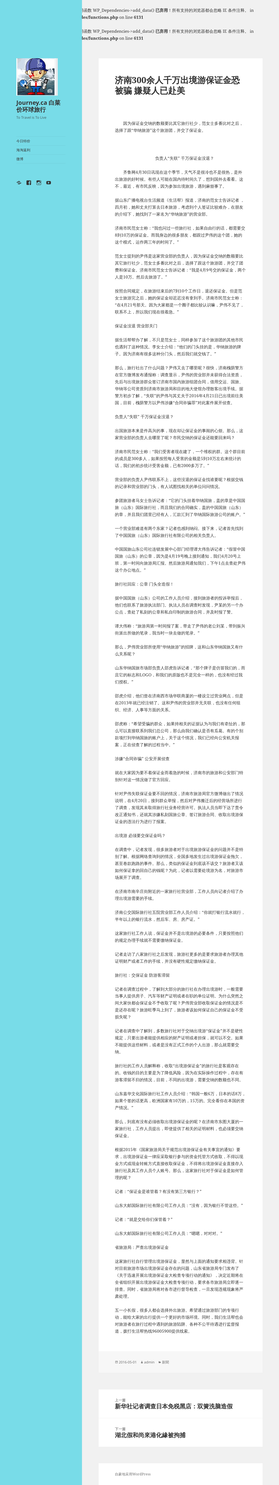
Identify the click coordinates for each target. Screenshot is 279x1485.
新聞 (165, 1362)
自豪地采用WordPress (133, 1474)
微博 (19, 158)
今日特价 (23, 141)
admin (149, 1362)
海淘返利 (23, 150)
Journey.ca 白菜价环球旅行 (38, 105)
